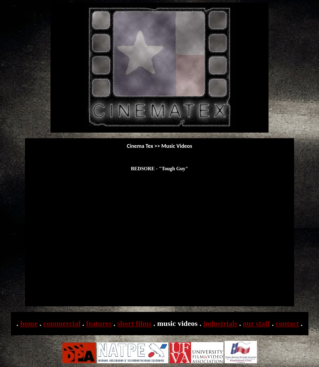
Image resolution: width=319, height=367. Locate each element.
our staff (256, 323)
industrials (220, 323)
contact (287, 323)
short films (134, 323)
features (99, 323)
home (29, 323)
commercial (62, 323)
